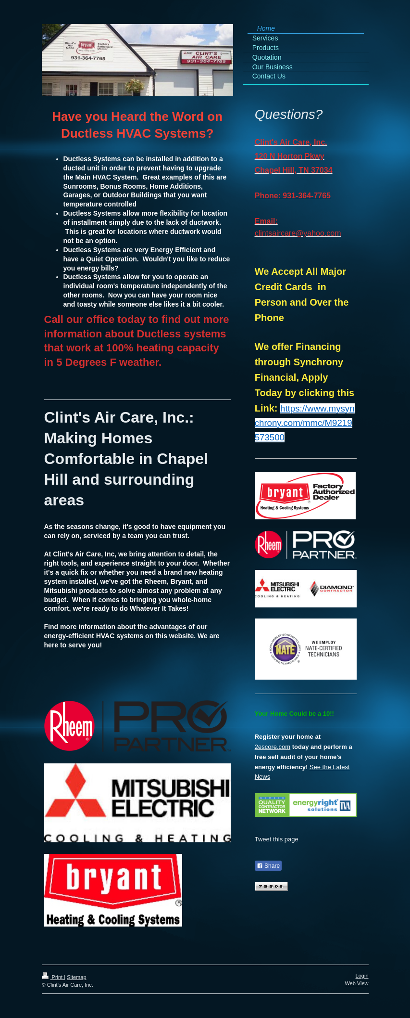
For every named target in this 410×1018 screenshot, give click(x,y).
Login (362, 976)
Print (53, 977)
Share (268, 866)
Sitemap (76, 977)
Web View (356, 983)
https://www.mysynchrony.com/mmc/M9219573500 (305, 422)
